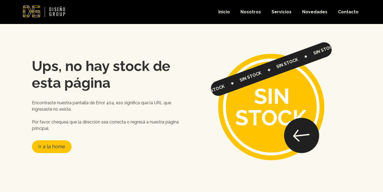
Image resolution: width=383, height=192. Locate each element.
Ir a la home (51, 146)
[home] (42, 12)
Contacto (348, 11)
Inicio (224, 11)
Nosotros (250, 11)
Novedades (314, 11)
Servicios (282, 11)
